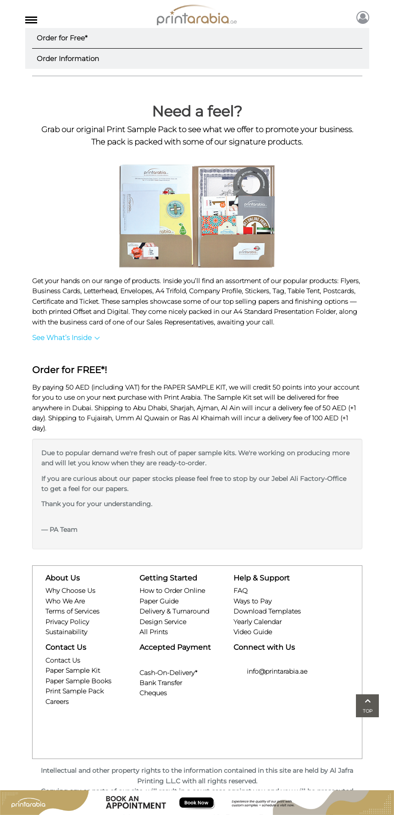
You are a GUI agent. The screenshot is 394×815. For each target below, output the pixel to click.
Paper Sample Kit (72, 670)
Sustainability (66, 632)
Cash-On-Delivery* (168, 671)
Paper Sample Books (78, 681)
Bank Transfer (160, 681)
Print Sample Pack (74, 691)
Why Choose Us (70, 590)
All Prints (153, 632)
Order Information (68, 58)
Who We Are (65, 601)
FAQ (240, 590)
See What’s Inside (66, 337)
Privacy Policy (67, 622)
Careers (57, 702)
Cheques (153, 692)
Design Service (162, 622)
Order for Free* (62, 37)
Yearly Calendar (257, 622)
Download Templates (267, 611)
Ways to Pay (252, 601)
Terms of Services (72, 611)
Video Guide (252, 632)
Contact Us (62, 660)
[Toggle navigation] (31, 18)
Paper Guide (158, 601)
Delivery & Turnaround (174, 611)
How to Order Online (172, 590)
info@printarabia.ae (270, 671)
